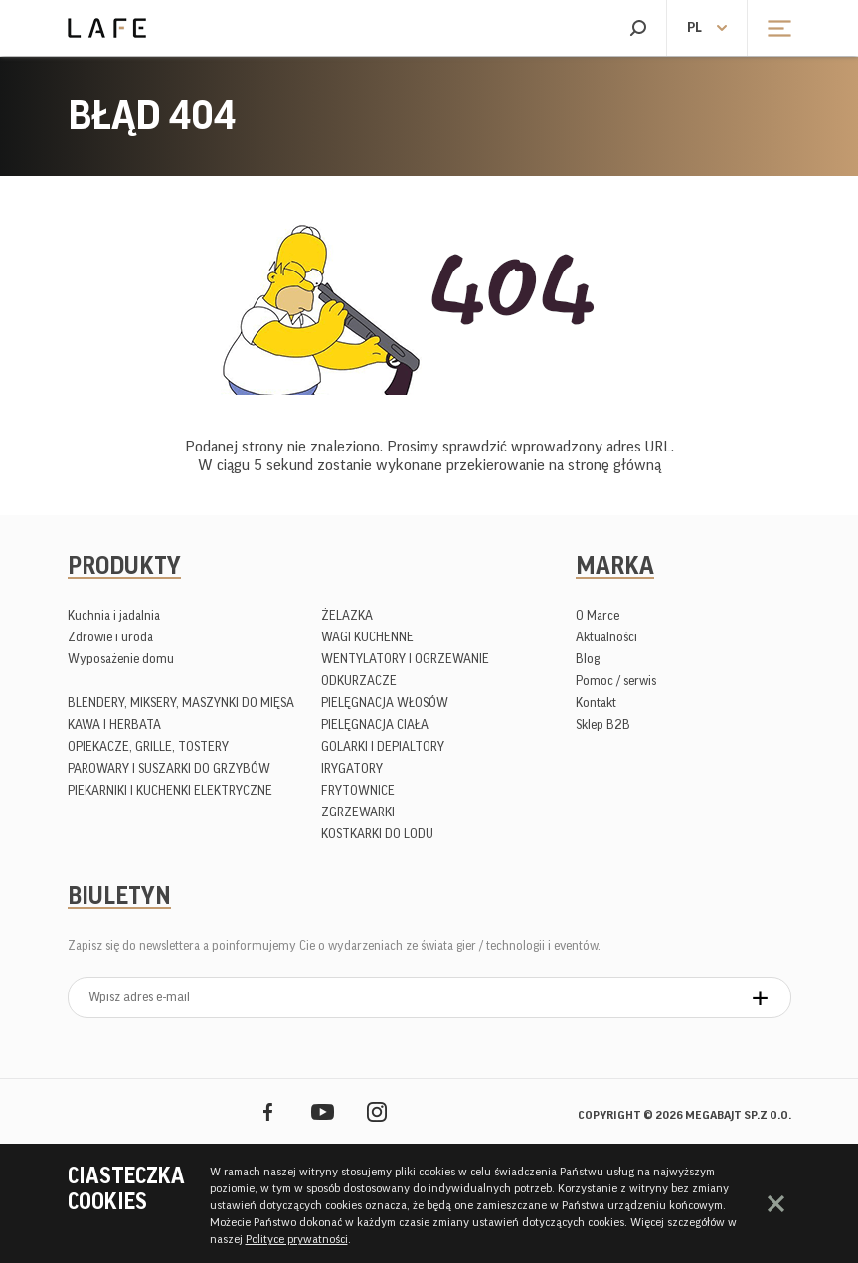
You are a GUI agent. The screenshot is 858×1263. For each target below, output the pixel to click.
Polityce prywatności (297, 1239)
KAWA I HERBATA (114, 724)
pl (694, 28)
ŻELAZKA (347, 615)
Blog (588, 658)
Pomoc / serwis (616, 680)
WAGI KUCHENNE (367, 637)
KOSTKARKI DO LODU (377, 833)
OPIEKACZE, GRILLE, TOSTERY (148, 746)
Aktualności (606, 637)
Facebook (268, 1111)
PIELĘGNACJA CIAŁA (375, 724)
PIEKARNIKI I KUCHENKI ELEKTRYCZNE (170, 790)
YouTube (322, 1111)
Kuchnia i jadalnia (114, 615)
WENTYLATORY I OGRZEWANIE (405, 658)
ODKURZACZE (359, 680)
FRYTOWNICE (358, 790)
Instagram (377, 1111)
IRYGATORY (352, 768)
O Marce (597, 615)
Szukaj (637, 28)
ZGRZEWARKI (358, 812)
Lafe (107, 28)
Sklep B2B (603, 724)
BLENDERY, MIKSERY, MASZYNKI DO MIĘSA (181, 702)
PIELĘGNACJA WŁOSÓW (384, 702)
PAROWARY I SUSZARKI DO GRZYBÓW (169, 768)
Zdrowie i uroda (110, 637)
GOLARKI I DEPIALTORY (382, 746)
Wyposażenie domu (121, 658)
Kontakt (596, 702)
